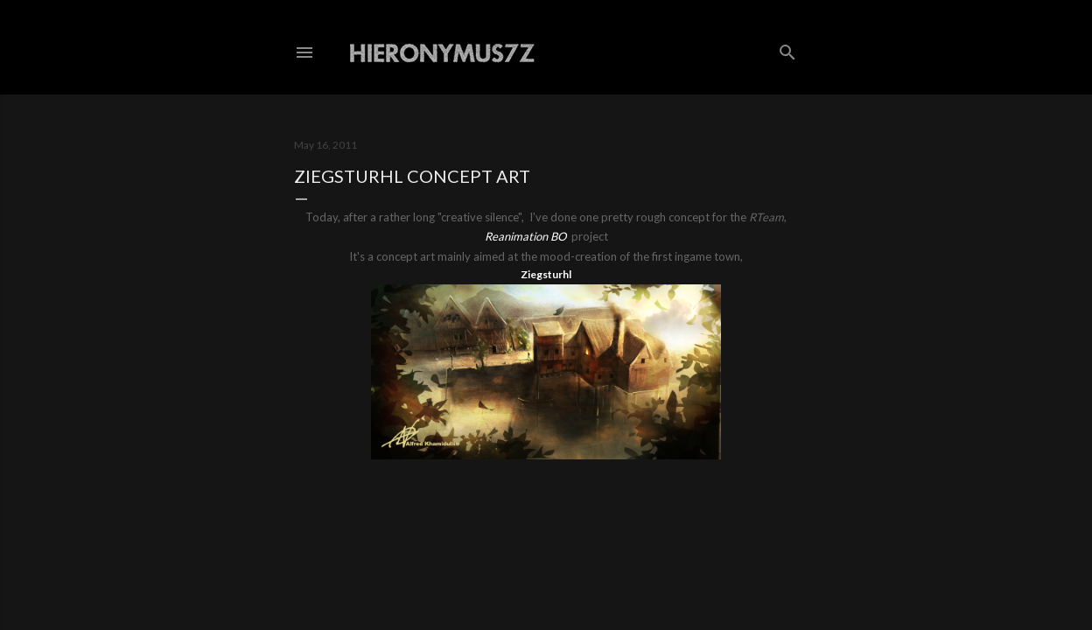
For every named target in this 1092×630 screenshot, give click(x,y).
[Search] (787, 49)
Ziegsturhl (546, 274)
